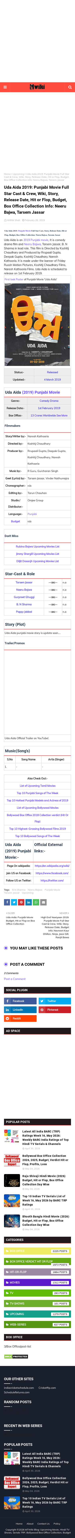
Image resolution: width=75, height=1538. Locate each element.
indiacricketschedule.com (19, 1387)
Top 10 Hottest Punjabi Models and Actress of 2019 (37, 800)
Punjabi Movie (24, 231)
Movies (39, 1282)
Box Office (39, 1251)
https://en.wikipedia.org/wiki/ (52, 865)
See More (61, 415)
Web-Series (39, 1324)
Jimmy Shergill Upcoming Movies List (37, 553)
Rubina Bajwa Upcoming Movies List (37, 546)
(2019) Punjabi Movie (41, 392)
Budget (15, 521)
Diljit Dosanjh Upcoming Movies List (37, 561)
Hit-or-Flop (39, 1272)
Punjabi (32, 514)
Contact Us (43, 1523)
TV (39, 1293)
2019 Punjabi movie (35, 240)
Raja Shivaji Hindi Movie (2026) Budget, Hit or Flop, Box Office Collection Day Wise (44, 1180)
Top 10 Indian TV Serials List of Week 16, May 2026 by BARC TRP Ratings (44, 1200)
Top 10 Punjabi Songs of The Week (37, 793)
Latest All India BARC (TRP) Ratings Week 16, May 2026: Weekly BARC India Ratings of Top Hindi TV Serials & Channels (45, 1138)
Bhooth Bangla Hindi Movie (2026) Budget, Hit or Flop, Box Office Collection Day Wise (45, 1220)
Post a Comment (15, 979)
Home (7, 173)
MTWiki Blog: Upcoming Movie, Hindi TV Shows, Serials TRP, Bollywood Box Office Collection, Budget (37, 1531)
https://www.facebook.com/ (52, 873)
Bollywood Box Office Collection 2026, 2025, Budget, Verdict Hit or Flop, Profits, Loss (45, 1160)
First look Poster (14, 279)
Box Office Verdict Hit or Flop (39, 1262)
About (30, 1523)
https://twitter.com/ (52, 880)
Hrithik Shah (13, 220)
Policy (57, 1523)
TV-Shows (39, 1303)
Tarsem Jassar (12, 892)
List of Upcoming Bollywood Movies (37, 807)
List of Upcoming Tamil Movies (37, 785)
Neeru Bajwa (32, 244)
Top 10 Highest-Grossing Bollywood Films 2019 (37, 828)
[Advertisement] (37, 41)
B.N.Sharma (18, 889)
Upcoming (18, 173)
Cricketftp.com (47, 1387)
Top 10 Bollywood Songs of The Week (37, 836)
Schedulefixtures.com (16, 1392)
